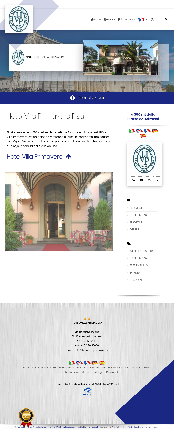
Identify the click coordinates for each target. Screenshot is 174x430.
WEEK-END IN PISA (141, 251)
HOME (96, 19)
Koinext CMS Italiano (97, 384)
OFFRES (134, 229)
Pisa (113, 427)
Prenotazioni (87, 98)
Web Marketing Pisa (92, 427)
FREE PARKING (138, 265)
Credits (80, 427)
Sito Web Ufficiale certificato (63, 427)
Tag (49, 427)
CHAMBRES (136, 208)
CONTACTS (126, 19)
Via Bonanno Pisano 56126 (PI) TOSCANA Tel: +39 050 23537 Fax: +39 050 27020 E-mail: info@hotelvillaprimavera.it (87, 336)
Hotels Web (127, 427)
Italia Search (139, 427)
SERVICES (135, 222)
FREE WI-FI (136, 280)
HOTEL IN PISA (138, 215)
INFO (109, 19)
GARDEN (135, 273)
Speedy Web (76, 384)
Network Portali (152, 427)
